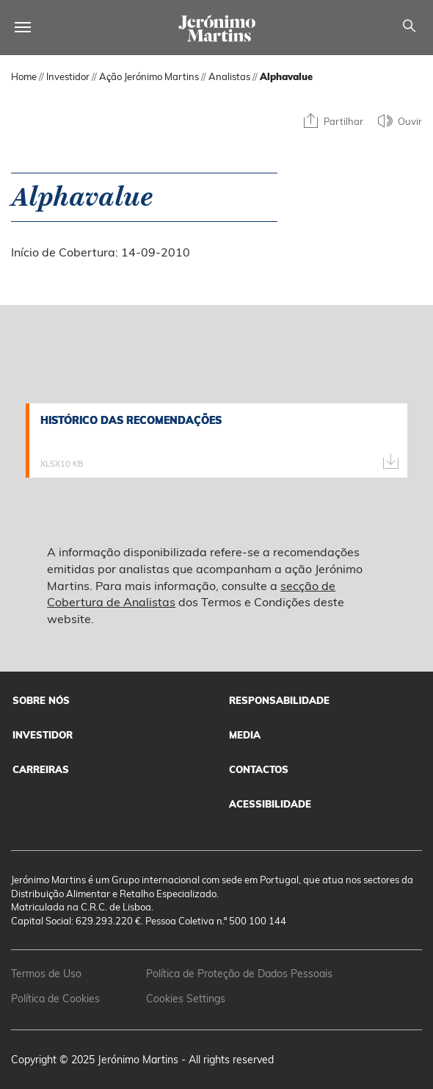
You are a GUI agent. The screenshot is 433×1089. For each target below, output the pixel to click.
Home (24, 76)
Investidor (68, 76)
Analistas (229, 76)
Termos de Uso (46, 973)
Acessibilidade (270, 804)
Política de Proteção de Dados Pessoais (239, 973)
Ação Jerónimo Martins (149, 76)
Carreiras (40, 769)
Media (245, 735)
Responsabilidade (279, 700)
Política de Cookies (55, 998)
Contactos (258, 769)
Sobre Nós (41, 700)
